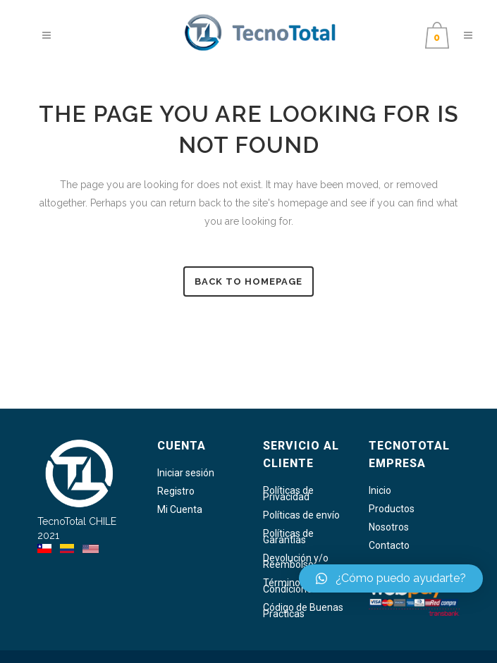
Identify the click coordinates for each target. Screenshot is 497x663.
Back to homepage (248, 281)
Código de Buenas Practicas (303, 611)
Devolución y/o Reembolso (296, 561)
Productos (392, 509)
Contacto (389, 546)
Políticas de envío (301, 515)
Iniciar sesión (185, 473)
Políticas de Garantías (288, 537)
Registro (176, 491)
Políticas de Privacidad (288, 494)
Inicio (380, 491)
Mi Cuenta (179, 510)
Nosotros (389, 527)
